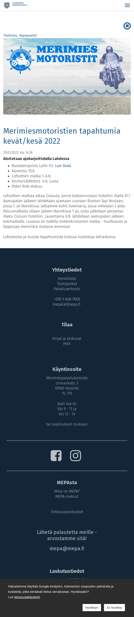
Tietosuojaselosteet (67, 511)
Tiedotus (10, 35)
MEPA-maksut (66, 496)
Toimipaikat (67, 283)
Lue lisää (63, 165)
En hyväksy (114, 607)
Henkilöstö (67, 278)
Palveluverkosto (67, 289)
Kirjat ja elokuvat (66, 338)
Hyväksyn (91, 607)
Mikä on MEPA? (67, 491)
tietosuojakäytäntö (27, 597)
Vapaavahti (28, 35)
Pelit (67, 343)
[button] (127, 5)
